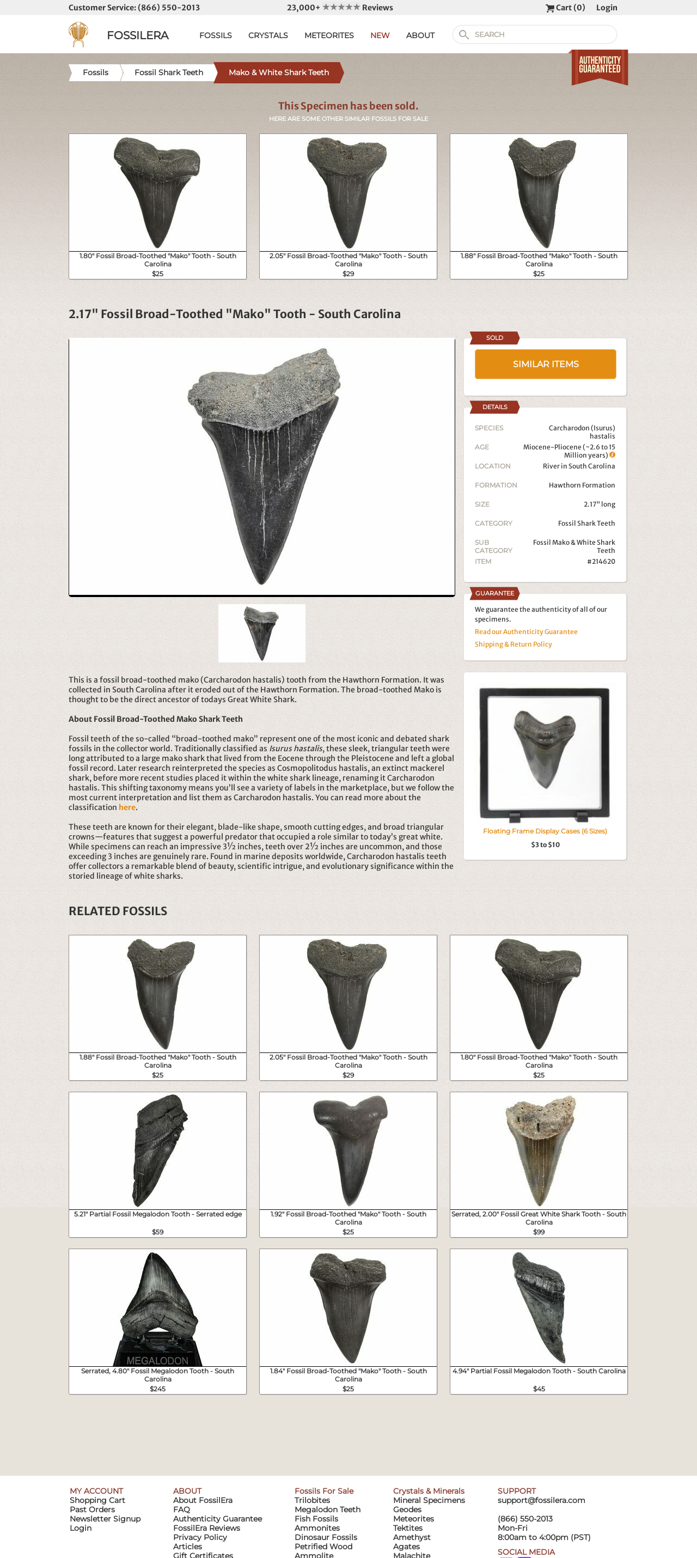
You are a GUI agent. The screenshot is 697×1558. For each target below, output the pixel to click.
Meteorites (413, 1519)
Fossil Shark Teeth (586, 523)
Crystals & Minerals (428, 1491)
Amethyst (412, 1537)
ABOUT (420, 35)
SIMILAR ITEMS (546, 364)
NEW (380, 35)
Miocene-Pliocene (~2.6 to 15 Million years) (569, 451)
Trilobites (312, 1500)
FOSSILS (215, 35)
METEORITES (329, 35)
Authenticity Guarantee (217, 1519)
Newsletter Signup (105, 1519)
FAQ (181, 1509)
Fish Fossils (316, 1519)
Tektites (408, 1528)
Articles (187, 1546)
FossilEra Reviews (206, 1528)
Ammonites (317, 1528)
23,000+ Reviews (340, 8)
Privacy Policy (200, 1537)
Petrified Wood (323, 1546)
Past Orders (92, 1509)
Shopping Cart (97, 1500)
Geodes (407, 1509)
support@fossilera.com (541, 1500)
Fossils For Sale (324, 1491)
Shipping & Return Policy (513, 644)
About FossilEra (203, 1500)
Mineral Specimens (429, 1500)
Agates (406, 1546)
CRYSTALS (268, 35)
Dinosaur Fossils (326, 1537)
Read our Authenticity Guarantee (526, 632)
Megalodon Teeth (327, 1509)
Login (606, 8)
